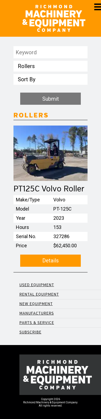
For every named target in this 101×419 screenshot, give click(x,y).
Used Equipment (36, 285)
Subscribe (30, 332)
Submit (50, 99)
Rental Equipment (39, 294)
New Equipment (36, 304)
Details (50, 260)
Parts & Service (36, 322)
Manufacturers (36, 313)
